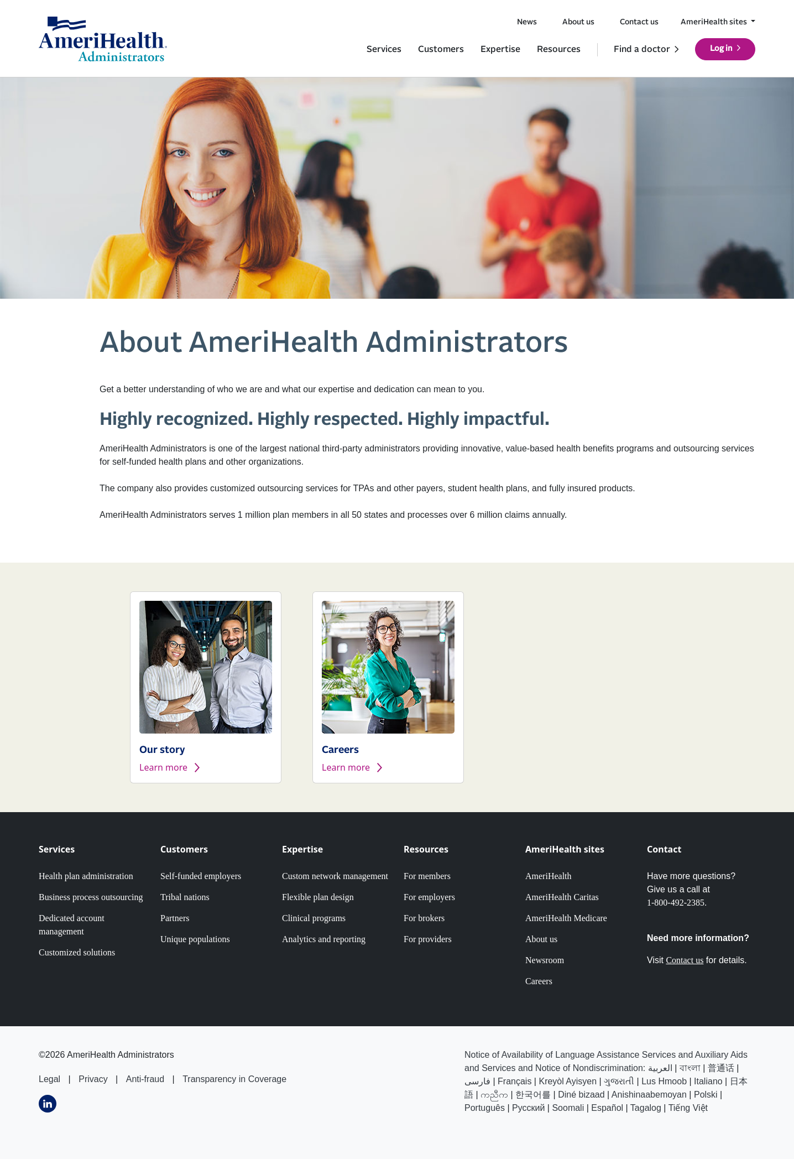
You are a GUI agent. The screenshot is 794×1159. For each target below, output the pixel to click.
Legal (49, 1079)
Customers (441, 49)
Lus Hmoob (664, 1081)
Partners (174, 918)
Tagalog (645, 1108)
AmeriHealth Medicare (566, 918)
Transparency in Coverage (234, 1079)
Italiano (708, 1081)
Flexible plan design (318, 897)
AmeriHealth (548, 876)
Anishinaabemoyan (649, 1094)
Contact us (639, 22)
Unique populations (195, 939)
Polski (706, 1094)
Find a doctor (642, 49)
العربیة (660, 1068)
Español (607, 1108)
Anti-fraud (145, 1079)
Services (384, 49)
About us (578, 22)
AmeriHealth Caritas (562, 897)
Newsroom (544, 960)
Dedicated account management (72, 924)
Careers (538, 981)
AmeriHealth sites (715, 22)
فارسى (477, 1081)
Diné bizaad (581, 1094)
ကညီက (494, 1094)
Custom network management (335, 876)
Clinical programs (314, 918)
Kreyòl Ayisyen (568, 1081)
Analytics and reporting (323, 939)
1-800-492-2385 (675, 902)
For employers (429, 897)
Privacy (93, 1079)
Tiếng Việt (688, 1108)
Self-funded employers (200, 876)
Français (514, 1081)
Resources (559, 49)
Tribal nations (185, 897)
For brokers (424, 918)
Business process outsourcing (91, 897)
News (527, 22)
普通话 (721, 1068)
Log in (721, 49)
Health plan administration (86, 876)
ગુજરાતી (619, 1081)
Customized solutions (77, 952)
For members (427, 876)
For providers (428, 939)
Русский (528, 1108)
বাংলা (690, 1068)
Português (484, 1108)
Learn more (163, 767)
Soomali (568, 1108)
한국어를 (533, 1094)
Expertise (500, 49)
